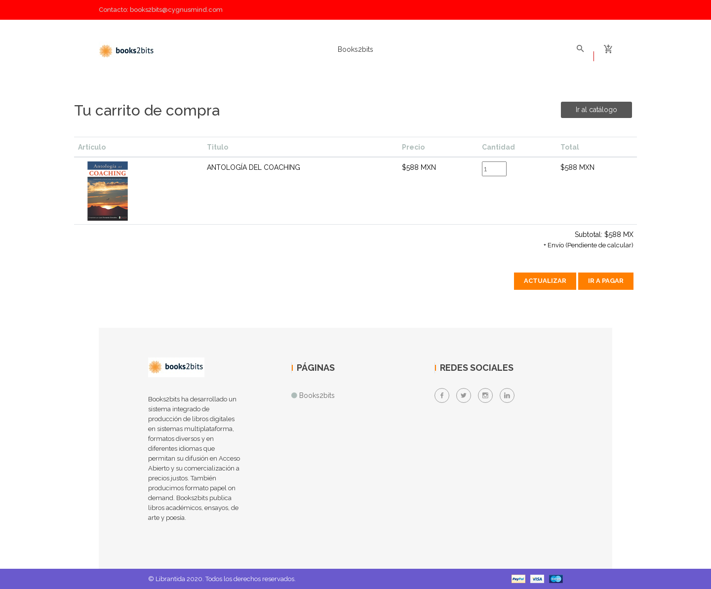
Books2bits (355, 49)
